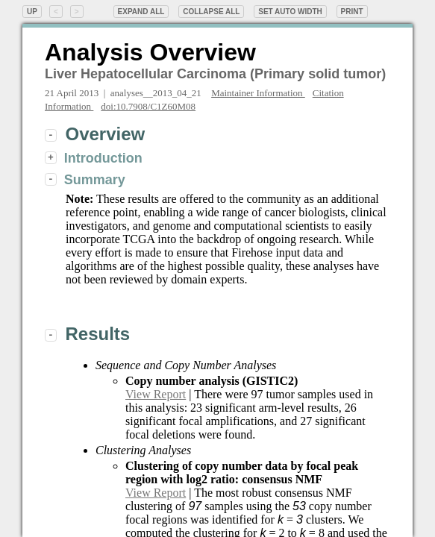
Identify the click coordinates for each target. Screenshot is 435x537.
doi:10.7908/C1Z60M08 (148, 106)
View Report (155, 394)
